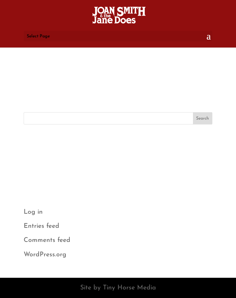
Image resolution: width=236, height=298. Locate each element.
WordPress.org (45, 254)
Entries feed (41, 226)
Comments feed (47, 240)
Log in (33, 212)
